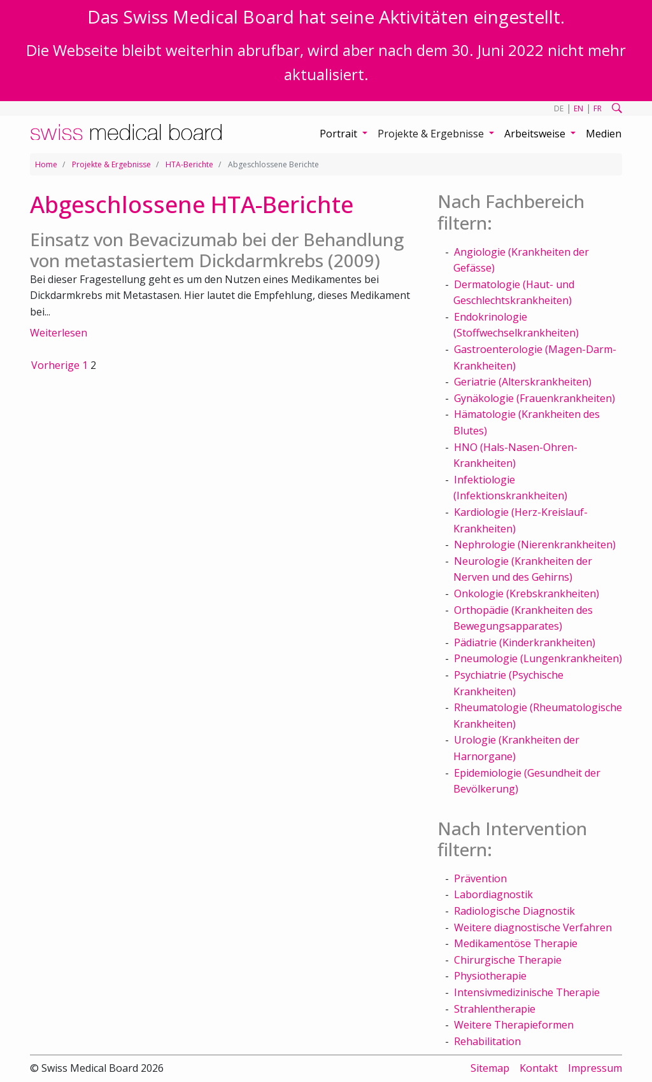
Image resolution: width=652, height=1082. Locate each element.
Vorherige (55, 365)
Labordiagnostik (493, 894)
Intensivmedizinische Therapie (527, 992)
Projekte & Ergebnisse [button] (432, 134)
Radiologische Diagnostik (514, 911)
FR (597, 108)
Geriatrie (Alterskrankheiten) (523, 382)
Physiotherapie (490, 976)
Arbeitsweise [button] (536, 134)
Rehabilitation (487, 1041)
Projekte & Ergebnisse (111, 164)
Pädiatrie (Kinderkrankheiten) (524, 642)
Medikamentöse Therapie (516, 943)
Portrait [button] (340, 134)
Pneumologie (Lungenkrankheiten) (538, 658)
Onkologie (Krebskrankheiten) (526, 593)
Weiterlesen (58, 333)
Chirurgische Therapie (508, 960)
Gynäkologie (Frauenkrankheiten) (534, 398)
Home (46, 164)
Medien (603, 134)
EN (578, 108)
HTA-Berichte (189, 164)
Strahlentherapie (494, 1009)
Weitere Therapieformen (514, 1025)
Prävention (480, 878)
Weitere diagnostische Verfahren (533, 927)
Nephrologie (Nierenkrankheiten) (535, 544)
